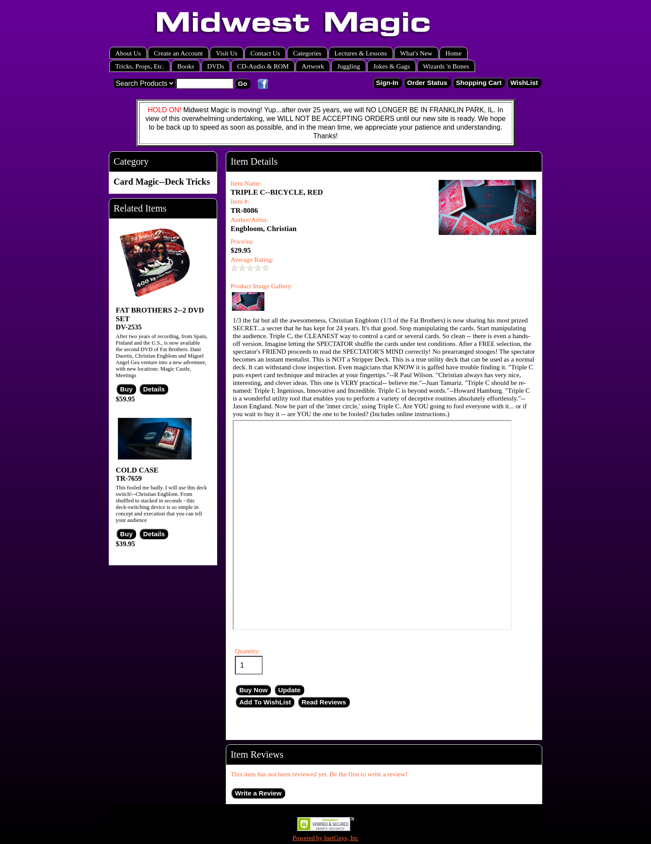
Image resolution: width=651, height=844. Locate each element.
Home (454, 53)
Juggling (348, 66)
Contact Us (265, 53)
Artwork (313, 66)
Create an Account (178, 53)
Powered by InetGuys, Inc (325, 837)
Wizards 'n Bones (446, 66)
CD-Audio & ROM (263, 66)
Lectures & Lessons (361, 53)
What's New (416, 53)
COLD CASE (137, 470)
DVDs (215, 66)
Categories (307, 53)
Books (185, 66)
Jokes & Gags (391, 66)
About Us (128, 53)
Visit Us (227, 53)
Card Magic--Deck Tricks (162, 181)
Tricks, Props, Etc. (139, 66)
